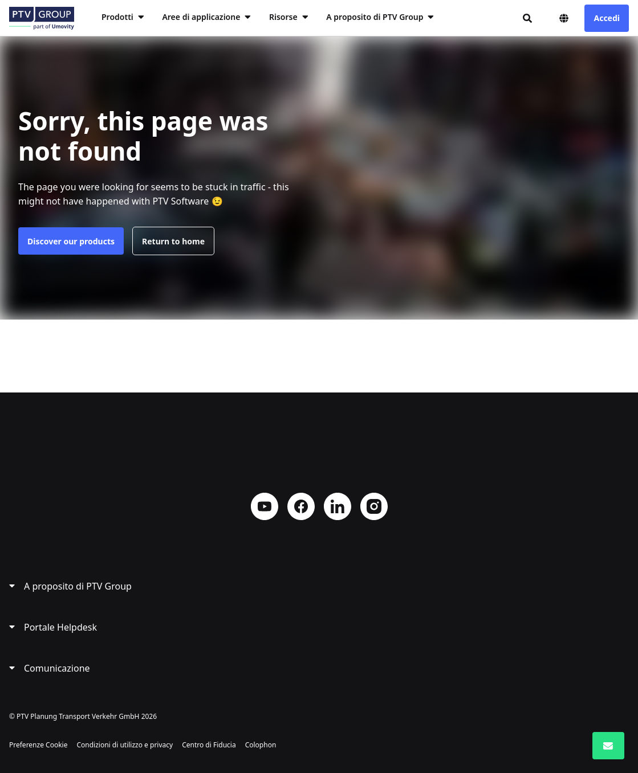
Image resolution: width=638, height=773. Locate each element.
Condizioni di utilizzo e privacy (124, 745)
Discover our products (71, 241)
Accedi (607, 18)
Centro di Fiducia (209, 745)
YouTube (264, 506)
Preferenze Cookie (38, 745)
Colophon (261, 745)
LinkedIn (337, 506)
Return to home (173, 241)
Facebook (301, 506)
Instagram (374, 506)
